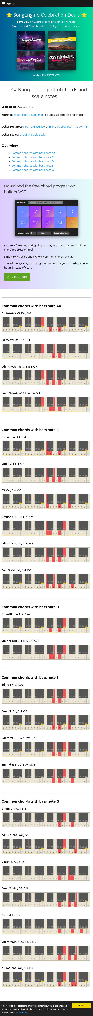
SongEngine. (68, 22)
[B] (86, 126)
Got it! (81, 1005)
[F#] (58, 126)
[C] (27, 126)
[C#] (32, 126)
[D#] (43, 126)
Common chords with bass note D (33, 161)
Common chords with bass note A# (33, 153)
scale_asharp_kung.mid (28, 115)
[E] (49, 126)
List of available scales (33, 134)
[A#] (80, 126)
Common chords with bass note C (33, 157)
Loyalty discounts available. (64, 26)
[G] (64, 126)
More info (23, 1012)
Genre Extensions (45, 22)
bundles (41, 26)
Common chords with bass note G (33, 170)
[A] (75, 126)
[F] (53, 126)
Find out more (17, 277)
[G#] (70, 126)
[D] (38, 126)
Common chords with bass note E (32, 165)
